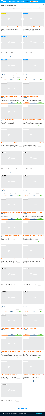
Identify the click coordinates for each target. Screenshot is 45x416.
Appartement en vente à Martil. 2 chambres (30, 281)
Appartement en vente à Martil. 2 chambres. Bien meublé (11, 235)
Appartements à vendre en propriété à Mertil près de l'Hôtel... (11, 328)
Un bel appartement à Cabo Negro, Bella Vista (9, 374)
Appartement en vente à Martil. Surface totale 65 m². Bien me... (33, 258)
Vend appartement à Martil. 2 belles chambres (9, 96)
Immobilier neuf (19, 1)
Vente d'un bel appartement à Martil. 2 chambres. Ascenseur (33, 374)
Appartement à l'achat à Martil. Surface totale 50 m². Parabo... (33, 73)
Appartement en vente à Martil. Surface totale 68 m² (32, 142)
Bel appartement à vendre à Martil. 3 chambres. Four (10, 189)
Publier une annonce (34, 1)
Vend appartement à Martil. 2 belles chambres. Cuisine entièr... (33, 235)
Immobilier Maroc (3, 4)
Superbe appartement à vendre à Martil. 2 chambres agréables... (12, 258)
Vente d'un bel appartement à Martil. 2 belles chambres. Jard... (11, 351)
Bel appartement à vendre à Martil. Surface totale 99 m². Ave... (11, 397)
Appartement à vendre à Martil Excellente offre (31, 305)
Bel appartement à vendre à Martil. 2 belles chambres (10, 305)
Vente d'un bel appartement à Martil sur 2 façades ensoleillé (33, 119)
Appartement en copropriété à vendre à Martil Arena (10, 142)
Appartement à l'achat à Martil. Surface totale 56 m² (32, 96)
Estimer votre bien (13, 1)
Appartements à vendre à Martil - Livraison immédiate (32, 26)
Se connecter (27, 1)
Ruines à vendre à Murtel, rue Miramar (29, 328)
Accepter (38, 413)
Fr (23, 1)
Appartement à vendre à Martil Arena (7, 119)
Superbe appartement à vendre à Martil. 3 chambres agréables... (12, 212)
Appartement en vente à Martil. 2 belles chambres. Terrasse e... (33, 189)
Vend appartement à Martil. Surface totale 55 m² (9, 26)
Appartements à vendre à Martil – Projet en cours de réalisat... (11, 281)
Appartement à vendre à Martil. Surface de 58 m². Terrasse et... (33, 212)
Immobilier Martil (8, 4)
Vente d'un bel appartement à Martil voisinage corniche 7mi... (11, 73)
